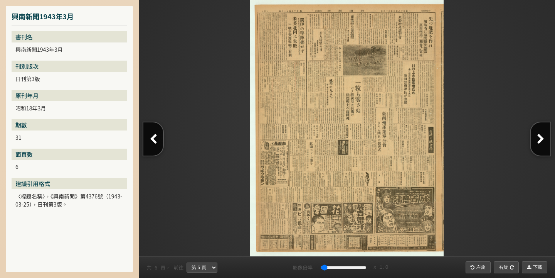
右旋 (506, 267)
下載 (534, 267)
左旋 (478, 267)
